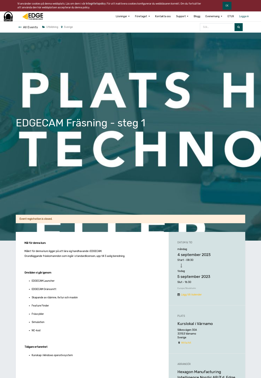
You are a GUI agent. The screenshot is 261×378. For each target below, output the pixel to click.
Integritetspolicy (96, 3)
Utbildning (50, 27)
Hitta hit (186, 342)
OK (227, 5)
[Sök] (239, 27)
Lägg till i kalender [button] (191, 294)
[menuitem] (163, 16)
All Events (28, 27)
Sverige (67, 27)
